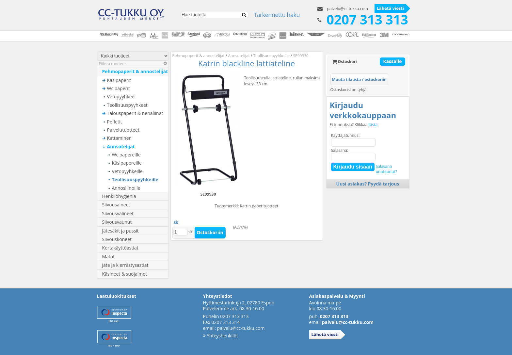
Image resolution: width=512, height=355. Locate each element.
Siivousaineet (116, 204)
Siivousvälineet (118, 213)
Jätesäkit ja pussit (120, 230)
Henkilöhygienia (119, 196)
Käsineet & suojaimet (124, 273)
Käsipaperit (119, 80)
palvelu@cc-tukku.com (347, 8)
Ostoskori (344, 61)
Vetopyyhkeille (127, 171)
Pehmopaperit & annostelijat (135, 71)
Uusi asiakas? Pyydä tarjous (367, 184)
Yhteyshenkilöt (220, 335)
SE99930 (301, 55)
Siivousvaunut (117, 221)
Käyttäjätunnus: (345, 135)
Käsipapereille (127, 162)
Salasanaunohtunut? (386, 169)
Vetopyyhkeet (121, 96)
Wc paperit (118, 88)
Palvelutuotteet (123, 129)
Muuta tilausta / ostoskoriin (359, 79)
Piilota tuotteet (133, 64)
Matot (108, 256)
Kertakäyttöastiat (120, 247)
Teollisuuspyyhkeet (127, 105)
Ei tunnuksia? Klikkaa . (354, 124)
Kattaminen (119, 138)
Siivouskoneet (117, 239)
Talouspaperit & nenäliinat (135, 113)
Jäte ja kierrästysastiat (125, 265)
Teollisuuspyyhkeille (135, 179)
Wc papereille (126, 154)
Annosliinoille (126, 188)
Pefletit (114, 121)
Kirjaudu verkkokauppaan (363, 110)
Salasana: (339, 150)
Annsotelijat (121, 146)
